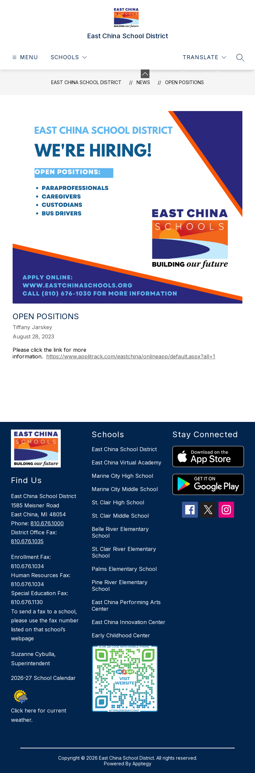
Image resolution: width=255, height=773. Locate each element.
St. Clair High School (118, 502)
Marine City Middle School (125, 489)
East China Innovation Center (128, 622)
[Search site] (240, 58)
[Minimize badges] (145, 73)
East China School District (86, 82)
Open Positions (184, 82)
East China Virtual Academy (126, 462)
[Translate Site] (204, 57)
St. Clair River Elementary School (124, 552)
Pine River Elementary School (119, 585)
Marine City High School (122, 475)
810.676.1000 (47, 523)
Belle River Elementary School (120, 532)
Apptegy (141, 763)
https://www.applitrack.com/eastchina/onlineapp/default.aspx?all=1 (130, 356)
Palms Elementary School (124, 569)
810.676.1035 (27, 541)
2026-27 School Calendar (43, 678)
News (143, 82)
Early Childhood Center (121, 635)
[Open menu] (24, 57)
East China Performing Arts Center (126, 605)
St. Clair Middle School (120, 515)
